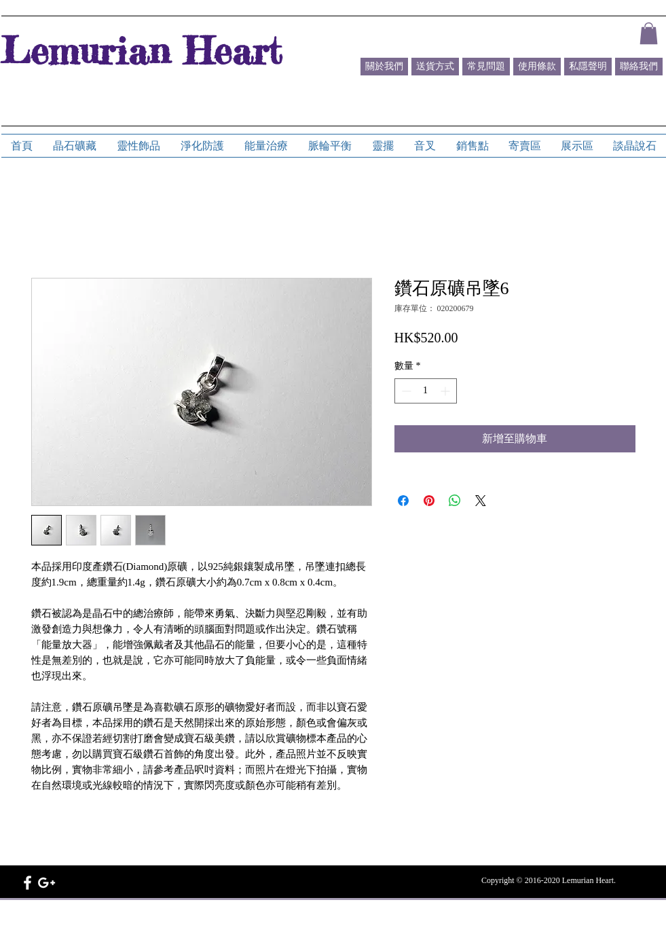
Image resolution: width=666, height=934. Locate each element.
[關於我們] (384, 66)
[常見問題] (486, 66)
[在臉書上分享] (403, 500)
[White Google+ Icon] (46, 883)
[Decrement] (404, 391)
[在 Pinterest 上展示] (429, 500)
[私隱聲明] (588, 66)
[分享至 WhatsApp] (455, 500)
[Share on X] (481, 500)
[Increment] (446, 391)
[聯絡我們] (639, 66)
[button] (649, 33)
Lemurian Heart (141, 50)
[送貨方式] (435, 66)
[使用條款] (537, 66)
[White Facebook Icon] (27, 883)
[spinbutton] (425, 391)
